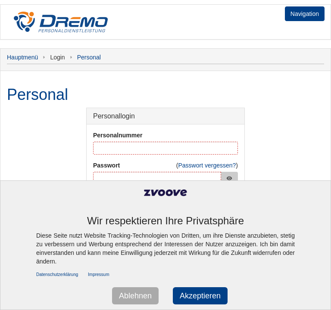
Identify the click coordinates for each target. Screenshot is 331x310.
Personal (89, 57)
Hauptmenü (22, 57)
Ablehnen (135, 295)
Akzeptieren (200, 295)
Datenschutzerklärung (57, 274)
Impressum (98, 274)
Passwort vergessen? (207, 165)
